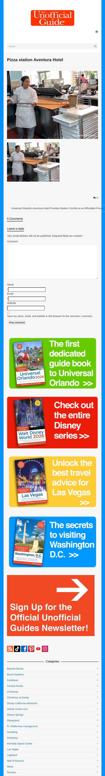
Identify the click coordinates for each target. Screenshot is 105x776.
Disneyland (13, 720)
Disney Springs (15, 714)
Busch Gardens (15, 674)
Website (11, 303)
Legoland (12, 755)
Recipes (11, 772)
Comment (12, 241)
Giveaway (12, 737)
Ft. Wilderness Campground (22, 726)
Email (10, 293)
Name (10, 284)
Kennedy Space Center (19, 743)
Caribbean (12, 680)
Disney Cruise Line (17, 709)
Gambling (12, 732)
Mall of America (15, 760)
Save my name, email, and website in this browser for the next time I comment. (50, 316)
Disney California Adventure (22, 703)
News (10, 766)
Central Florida (15, 686)
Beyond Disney (15, 668)
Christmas (12, 691)
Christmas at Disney (18, 697)
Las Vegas (12, 749)
